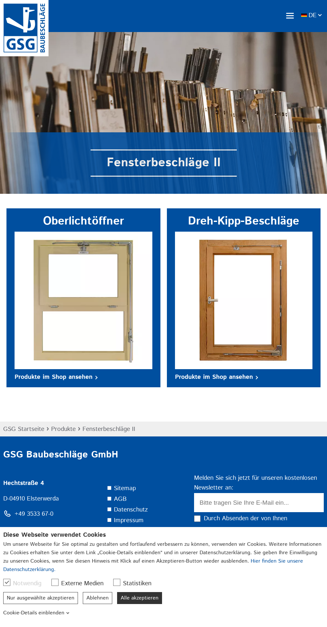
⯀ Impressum (125, 520)
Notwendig (25, 583)
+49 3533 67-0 (34, 514)
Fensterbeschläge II (108, 429)
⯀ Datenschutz (127, 509)
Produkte (63, 429)
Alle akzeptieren (139, 598)
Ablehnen (97, 598)
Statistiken (135, 583)
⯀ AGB (117, 499)
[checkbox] (6, 582)
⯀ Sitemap (121, 488)
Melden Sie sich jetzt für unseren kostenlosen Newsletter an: (255, 483)
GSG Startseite (23, 429)
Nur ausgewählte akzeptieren (40, 598)
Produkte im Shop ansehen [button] (56, 377)
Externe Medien (80, 583)
